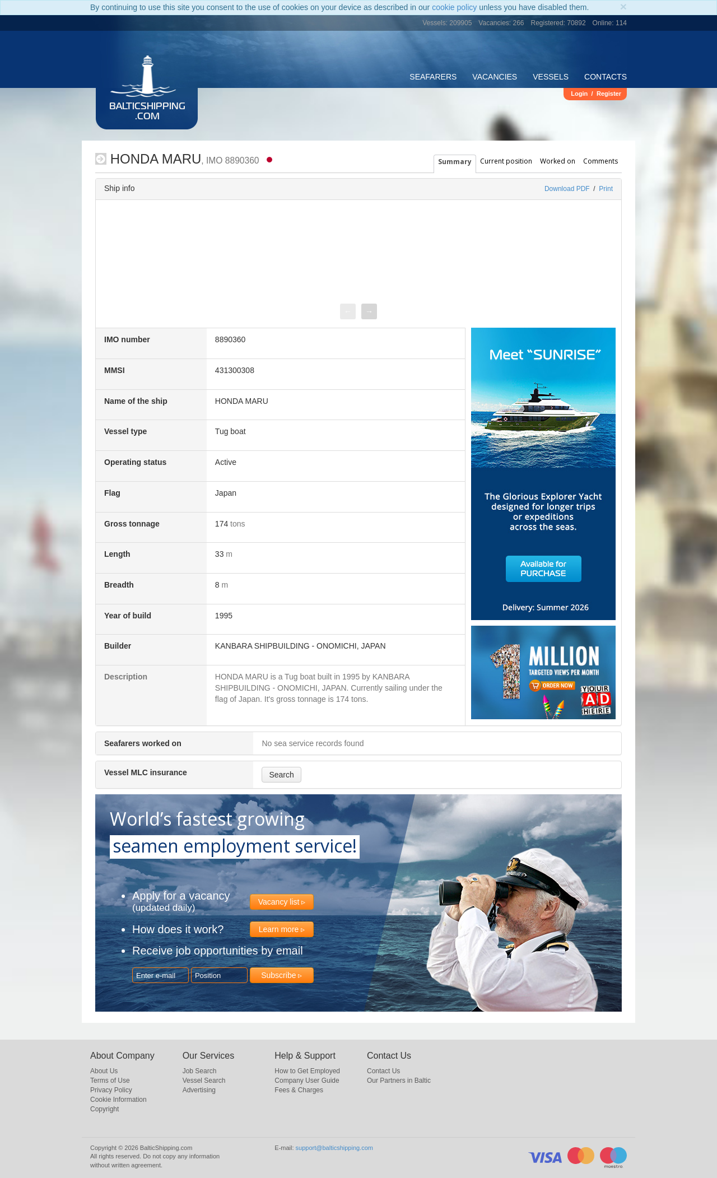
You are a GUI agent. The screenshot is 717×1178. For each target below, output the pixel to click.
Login (579, 93)
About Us (104, 1071)
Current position (506, 161)
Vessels (551, 76)
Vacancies (494, 76)
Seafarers (433, 76)
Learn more (279, 929)
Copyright (104, 1109)
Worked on (557, 161)
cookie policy (454, 7)
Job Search (200, 1071)
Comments (600, 161)
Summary (455, 161)
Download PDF (567, 189)
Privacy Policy (111, 1090)
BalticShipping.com (147, 112)
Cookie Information (118, 1099)
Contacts (605, 76)
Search (281, 774)
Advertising (199, 1090)
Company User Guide (306, 1080)
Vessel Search (204, 1080)
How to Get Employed (307, 1071)
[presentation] (348, 311)
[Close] (623, 6)
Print (606, 189)
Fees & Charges (298, 1090)
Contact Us (383, 1071)
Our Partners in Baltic (399, 1080)
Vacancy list (279, 901)
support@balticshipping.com (334, 1147)
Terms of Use (110, 1080)
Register (609, 93)
